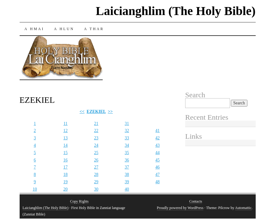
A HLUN (64, 29)
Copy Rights (79, 201)
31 (127, 123)
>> (110, 111)
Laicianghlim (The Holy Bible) (175, 11)
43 (157, 145)
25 (96, 152)
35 (127, 152)
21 (96, 123)
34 (127, 145)
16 (65, 160)
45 (157, 160)
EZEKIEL (96, 111)
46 (157, 167)
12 (65, 130)
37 (127, 167)
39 (127, 182)
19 (65, 182)
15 (65, 152)
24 (96, 145)
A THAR (94, 29)
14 (65, 145)
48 (157, 182)
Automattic (243, 208)
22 (96, 130)
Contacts (195, 201)
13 (65, 138)
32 (127, 130)
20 (65, 189)
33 (127, 138)
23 (96, 138)
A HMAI (34, 29)
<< (82, 111)
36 (127, 160)
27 (96, 167)
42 (157, 138)
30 (96, 189)
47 (157, 174)
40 (127, 189)
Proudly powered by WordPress (180, 208)
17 (65, 167)
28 (96, 174)
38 (127, 174)
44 (157, 152)
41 (157, 130)
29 (96, 182)
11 (65, 123)
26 (96, 160)
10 (35, 189)
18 (65, 174)
